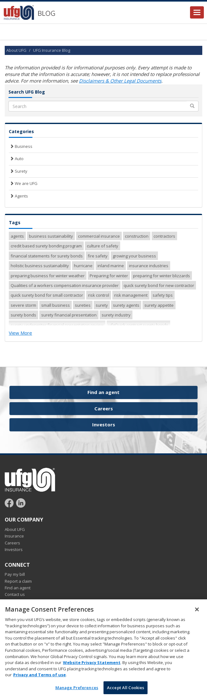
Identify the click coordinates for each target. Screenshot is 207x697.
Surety (18, 171)
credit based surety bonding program (46, 246)
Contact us (15, 594)
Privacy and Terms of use (39, 680)
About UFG (16, 50)
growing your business (134, 256)
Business (20, 146)
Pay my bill (15, 574)
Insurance (14, 536)
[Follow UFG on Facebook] (10, 502)
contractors (164, 236)
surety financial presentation (69, 315)
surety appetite (159, 305)
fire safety (98, 256)
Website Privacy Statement (91, 667)
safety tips (163, 295)
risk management (131, 295)
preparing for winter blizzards (161, 275)
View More (20, 333)
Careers (103, 408)
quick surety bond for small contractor (47, 295)
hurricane (83, 265)
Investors (103, 424)
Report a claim (18, 581)
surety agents (126, 305)
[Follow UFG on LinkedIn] (20, 502)
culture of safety (102, 246)
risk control (98, 295)
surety (102, 305)
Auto (16, 158)
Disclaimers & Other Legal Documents (120, 81)
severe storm (23, 305)
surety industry (116, 315)
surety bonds (23, 315)
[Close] (197, 614)
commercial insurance (99, 236)
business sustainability (51, 236)
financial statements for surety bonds (47, 256)
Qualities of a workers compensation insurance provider (65, 285)
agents (17, 236)
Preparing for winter (109, 275)
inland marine (111, 265)
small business (55, 305)
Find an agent (103, 392)
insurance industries (148, 265)
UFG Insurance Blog (51, 50)
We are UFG (23, 183)
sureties (83, 305)
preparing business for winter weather (48, 275)
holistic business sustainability (40, 265)
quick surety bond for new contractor (159, 285)
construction (136, 236)
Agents (18, 196)
